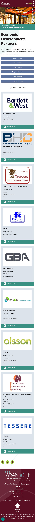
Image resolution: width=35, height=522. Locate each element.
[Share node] (12, 462)
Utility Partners (17, 63)
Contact (11, 500)
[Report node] (2, 462)
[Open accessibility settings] (3, 519)
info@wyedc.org (18, 496)
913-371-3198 (17, 494)
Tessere (5, 436)
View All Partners (17, 81)
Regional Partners (17, 72)
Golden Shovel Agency (17, 518)
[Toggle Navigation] (31, 3)
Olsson (5, 352)
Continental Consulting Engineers (15, 186)
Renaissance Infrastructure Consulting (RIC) (17, 395)
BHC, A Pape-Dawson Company (13, 147)
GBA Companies (8, 268)
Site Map (18, 500)
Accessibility (27, 500)
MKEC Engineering (9, 310)
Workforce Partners (17, 76)
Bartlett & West (9, 114)
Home (5, 500)
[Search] (7, 462)
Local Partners (17, 58)
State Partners (17, 67)
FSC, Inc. (5, 228)
